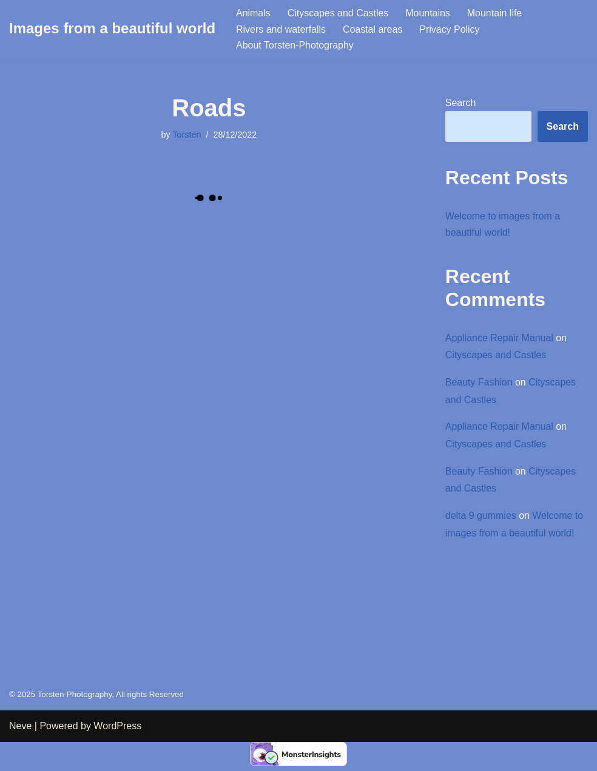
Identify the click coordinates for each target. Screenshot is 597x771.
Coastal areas (373, 29)
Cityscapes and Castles (338, 13)
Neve (20, 755)
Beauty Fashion (479, 383)
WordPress (117, 755)
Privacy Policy (450, 29)
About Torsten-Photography (295, 45)
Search (460, 103)
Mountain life (495, 13)
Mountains (428, 13)
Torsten (186, 134)
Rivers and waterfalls (281, 29)
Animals (253, 13)
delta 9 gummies (480, 516)
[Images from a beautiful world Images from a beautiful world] (112, 28)
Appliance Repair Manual (499, 338)
